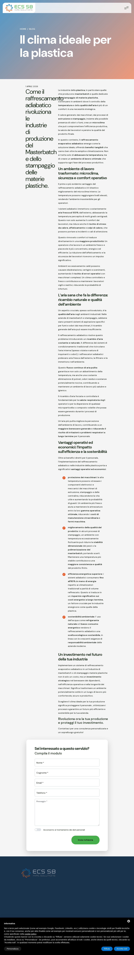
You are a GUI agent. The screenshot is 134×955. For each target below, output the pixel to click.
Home (23, 29)
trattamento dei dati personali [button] (71, 830)
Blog (32, 29)
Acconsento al (64, 830)
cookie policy (30, 934)
